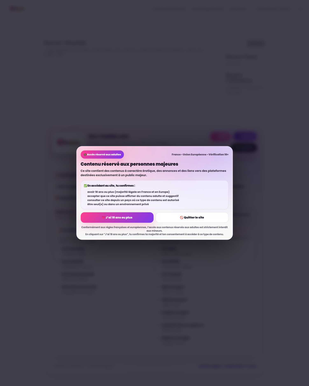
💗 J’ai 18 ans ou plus (117, 217)
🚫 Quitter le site (192, 217)
